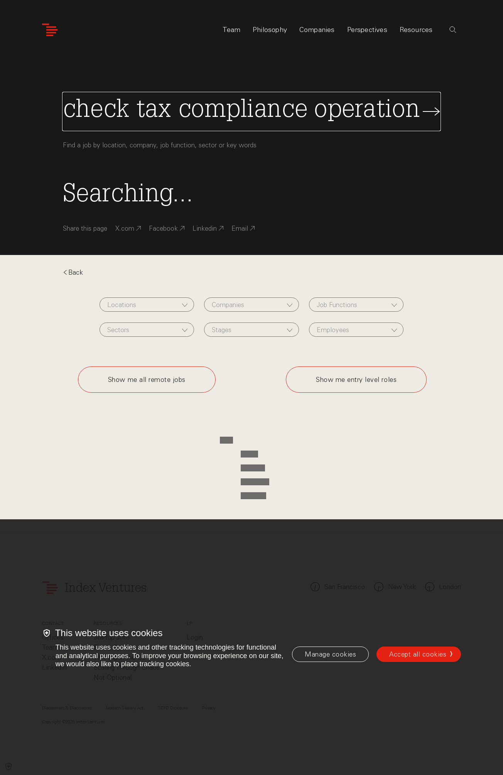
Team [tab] (231, 29)
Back (73, 272)
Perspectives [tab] (367, 29)
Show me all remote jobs (147, 379)
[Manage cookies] (330, 654)
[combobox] (147, 304)
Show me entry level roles (356, 379)
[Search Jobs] (251, 111)
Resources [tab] (416, 29)
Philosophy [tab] (270, 29)
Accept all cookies (417, 654)
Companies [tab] (317, 29)
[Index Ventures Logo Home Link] (49, 30)
